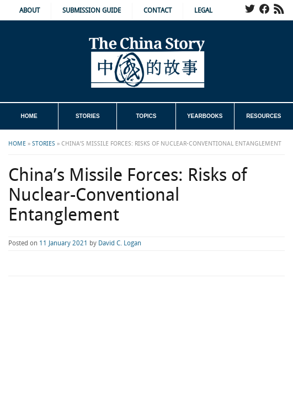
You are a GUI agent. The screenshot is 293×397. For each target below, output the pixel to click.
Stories (88, 116)
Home (29, 116)
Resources (263, 116)
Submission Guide (91, 10)
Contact (157, 10)
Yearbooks (204, 116)
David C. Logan (119, 243)
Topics (146, 116)
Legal (203, 10)
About (29, 10)
